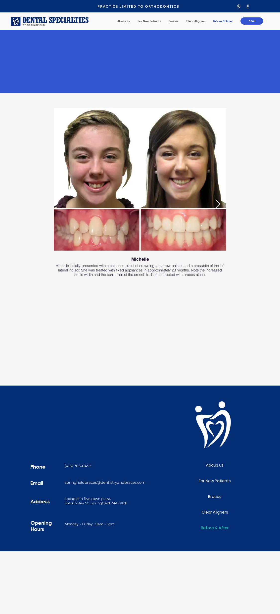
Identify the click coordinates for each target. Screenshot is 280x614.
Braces (214, 496)
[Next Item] (218, 204)
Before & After (215, 528)
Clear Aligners (215, 512)
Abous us (215, 465)
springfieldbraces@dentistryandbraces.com (105, 482)
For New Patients (215, 481)
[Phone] (247, 6)
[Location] (238, 6)
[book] (251, 21)
